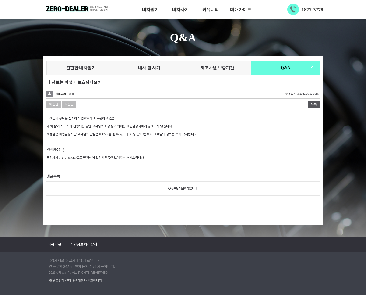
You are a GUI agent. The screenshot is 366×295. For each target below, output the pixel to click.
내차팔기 (150, 9)
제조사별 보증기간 (217, 67)
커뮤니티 (210, 9)
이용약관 (54, 244)
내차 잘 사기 (149, 67)
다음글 (69, 104)
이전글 (53, 104)
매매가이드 (240, 9)
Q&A (285, 67)
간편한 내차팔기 (81, 67)
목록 (314, 104)
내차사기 (180, 9)
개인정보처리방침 (83, 244)
